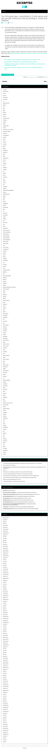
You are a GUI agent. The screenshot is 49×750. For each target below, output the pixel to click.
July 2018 (4, 582)
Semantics (5, 376)
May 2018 (4, 586)
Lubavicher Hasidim (6, 270)
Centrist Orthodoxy (6, 118)
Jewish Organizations (6, 239)
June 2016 (5, 627)
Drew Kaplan (5, 22)
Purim (4, 353)
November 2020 (5, 529)
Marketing (4, 277)
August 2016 (5, 624)
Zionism (4, 454)
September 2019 (6, 555)
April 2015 (4, 654)
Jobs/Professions (6, 249)
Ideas (4, 209)
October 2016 (5, 620)
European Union (5, 158)
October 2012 (5, 709)
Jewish (4, 226)
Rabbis (4, 357)
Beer (4, 106)
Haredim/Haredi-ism (6, 194)
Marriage (4, 279)
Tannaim (4, 406)
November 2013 (5, 686)
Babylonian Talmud (6, 103)
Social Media (5, 385)
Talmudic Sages (5, 404)
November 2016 (5, 618)
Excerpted (24, 3)
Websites (4, 433)
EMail (4, 146)
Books (4, 110)
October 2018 (5, 576)
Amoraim (4, 95)
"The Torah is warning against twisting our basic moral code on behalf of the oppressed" (18, 473)
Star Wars (4, 393)
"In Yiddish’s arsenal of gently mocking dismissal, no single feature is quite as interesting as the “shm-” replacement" (22, 463)
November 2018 (5, 574)
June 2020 (5, 538)
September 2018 (6, 578)
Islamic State (5, 222)
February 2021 (5, 525)
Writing (4, 442)
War (3, 431)
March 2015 (5, 656)
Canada (4, 116)
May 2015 (4, 652)
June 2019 (5, 561)
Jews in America (5, 247)
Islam (4, 220)
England (4, 148)
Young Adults (5, 450)
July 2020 (4, 536)
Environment (5, 152)
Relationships (5, 366)
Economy (4, 142)
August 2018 (5, 580)
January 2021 (5, 527)
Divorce (4, 141)
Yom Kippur (5, 448)
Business (4, 112)
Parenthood (5, 330)
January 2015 (5, 660)
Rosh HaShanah (6, 370)
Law (3, 262)
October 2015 (5, 643)
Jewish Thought (5, 243)
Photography (5, 338)
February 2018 (5, 591)
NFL (3, 319)
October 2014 (5, 665)
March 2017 (5, 610)
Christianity (5, 120)
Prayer (4, 349)
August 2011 (5, 736)
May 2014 (4, 675)
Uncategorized (5, 427)
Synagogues (5, 397)
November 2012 (5, 707)
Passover (4, 332)
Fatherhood (5, 167)
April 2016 (4, 631)
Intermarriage (5, 215)
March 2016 (5, 633)
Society (4, 387)
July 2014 (4, 671)
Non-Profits (5, 321)
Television (4, 414)
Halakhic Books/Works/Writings (8, 190)
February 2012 (5, 724)
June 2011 (5, 739)
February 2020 (5, 546)
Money (4, 302)
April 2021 (4, 523)
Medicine (4, 285)
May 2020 (4, 540)
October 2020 (5, 531)
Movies (4, 306)
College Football (5, 125)
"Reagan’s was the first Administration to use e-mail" (12, 479)
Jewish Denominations (7, 232)
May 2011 (4, 741)
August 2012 (5, 713)
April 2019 (4, 565)
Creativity (4, 137)
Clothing (4, 122)
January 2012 (5, 726)
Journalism (5, 251)
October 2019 (5, 553)
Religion (4, 368)
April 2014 (4, 677)
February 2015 (5, 658)
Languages (5, 258)
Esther (4, 154)
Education (4, 144)
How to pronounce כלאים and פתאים (9, 465)
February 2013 (5, 703)
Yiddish (4, 446)
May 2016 (4, 629)
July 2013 (4, 694)
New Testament (5, 313)
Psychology (5, 351)
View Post (4, 470)
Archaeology (5, 99)
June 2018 (5, 584)
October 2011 (5, 732)
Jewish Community (6, 230)
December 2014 (5, 662)
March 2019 (5, 567)
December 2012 (5, 705)
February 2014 (5, 681)
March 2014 (5, 679)
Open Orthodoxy (6, 325)
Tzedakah (4, 425)
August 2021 (5, 519)
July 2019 (4, 559)
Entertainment (5, 150)
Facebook (4, 163)
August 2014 (5, 669)
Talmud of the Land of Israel (7, 402)
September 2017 (6, 599)
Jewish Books (5, 228)
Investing (4, 218)
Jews (4, 245)
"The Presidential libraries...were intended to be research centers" (14, 481)
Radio (4, 361)
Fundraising (5, 177)
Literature (4, 266)
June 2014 (5, 673)
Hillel (4, 199)
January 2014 (5, 682)
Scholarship (5, 372)
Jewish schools (5, 241)
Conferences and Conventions (8, 129)
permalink (46, 77)
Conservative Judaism (6, 131)
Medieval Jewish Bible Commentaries (9, 287)
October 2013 (5, 688)
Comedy (4, 127)
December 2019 (5, 550)
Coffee (4, 123)
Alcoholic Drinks (5, 91)
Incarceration (5, 213)
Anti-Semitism (5, 97)
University (4, 429)
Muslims (4, 311)
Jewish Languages (6, 237)
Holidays (4, 205)
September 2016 (6, 622)
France (4, 175)
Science (4, 374)
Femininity (4, 169)
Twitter (23, 7)
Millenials (4, 296)
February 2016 (5, 635)
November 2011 (5, 730)
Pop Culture (5, 347)
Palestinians (5, 328)
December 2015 (5, 639)
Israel (4, 224)
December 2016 (5, 616)
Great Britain (5, 186)
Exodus (4, 161)
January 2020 (5, 548)
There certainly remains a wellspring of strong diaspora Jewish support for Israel (22, 59)
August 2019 (5, 557)
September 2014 (6, 667)
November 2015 (5, 641)
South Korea (5, 389)
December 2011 (5, 728)
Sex (3, 378)
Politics (4, 342)
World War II (5, 440)
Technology (5, 412)
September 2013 (6, 690)
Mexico (4, 292)
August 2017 (5, 601)
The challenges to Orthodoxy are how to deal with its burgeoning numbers (21, 61)
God (3, 184)
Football (4, 173)
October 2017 (5, 597)
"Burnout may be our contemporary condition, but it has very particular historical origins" (18, 471)
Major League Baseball (7, 275)
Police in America (6, 340)
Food (4, 171)
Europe (4, 156)
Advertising (5, 89)
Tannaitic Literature (6, 408)
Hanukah (4, 192)
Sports (4, 391)
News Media (5, 315)
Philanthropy (5, 336)
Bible (4, 108)
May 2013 (4, 698)
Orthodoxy (11, 74)
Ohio (4, 323)
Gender (4, 180)
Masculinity (5, 283)
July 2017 (4, 603)
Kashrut (4, 254)
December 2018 (5, 572)
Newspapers (5, 317)
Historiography (5, 203)
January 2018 (5, 593)
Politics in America (6, 344)
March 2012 (5, 722)
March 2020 (5, 544)
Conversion (5, 133)
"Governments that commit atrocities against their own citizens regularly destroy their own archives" (20, 477)
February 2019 (5, 569)
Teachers (4, 410)
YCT (3, 444)
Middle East (5, 294)
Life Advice (5, 264)
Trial (3, 421)
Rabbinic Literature (6, 355)
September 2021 (6, 517)
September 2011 (6, 734)
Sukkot (4, 395)
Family (4, 165)
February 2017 (5, 612)
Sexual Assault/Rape (6, 380)
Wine (4, 435)
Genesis (4, 182)
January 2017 (5, 614)
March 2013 (5, 701)
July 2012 (4, 715)
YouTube (4, 452)
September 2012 (6, 711)
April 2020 (4, 542)
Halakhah (4, 188)
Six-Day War (5, 383)
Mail (3, 273)
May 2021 (4, 521)
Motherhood (5, 304)
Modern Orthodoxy (6, 300)
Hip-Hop (4, 201)
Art (3, 101)
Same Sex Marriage (34, 77)
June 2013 (5, 696)
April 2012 (4, 720)
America (7, 74)
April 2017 (4, 608)
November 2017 (5, 595)
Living (4, 268)
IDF (3, 211)
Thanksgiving (5, 418)
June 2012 (5, 717)
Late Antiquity (5, 260)
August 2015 (5, 646)
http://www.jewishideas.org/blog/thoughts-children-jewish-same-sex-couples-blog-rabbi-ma (28, 53)
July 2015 (4, 648)
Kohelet (4, 256)
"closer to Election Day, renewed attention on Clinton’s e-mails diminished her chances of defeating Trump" (21, 475)
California (4, 114)
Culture (4, 139)
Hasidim (4, 196)
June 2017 (5, 605)
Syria (4, 399)
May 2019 (4, 563)
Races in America (6, 359)
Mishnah (4, 298)
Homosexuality (5, 207)
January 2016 (5, 637)
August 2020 (5, 534)
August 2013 (5, 692)
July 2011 (4, 737)
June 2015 (5, 650)
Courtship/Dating (6, 135)
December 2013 (5, 684)
